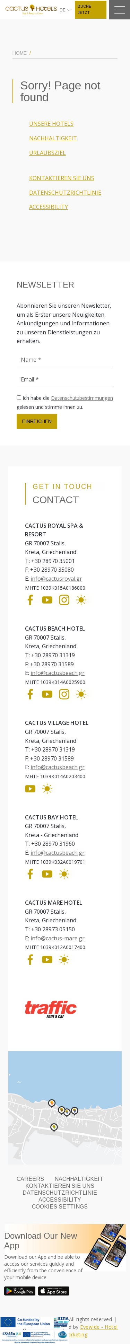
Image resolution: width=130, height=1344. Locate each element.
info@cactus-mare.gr (58, 938)
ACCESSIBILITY (48, 207)
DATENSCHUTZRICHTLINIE (65, 192)
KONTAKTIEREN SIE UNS (61, 178)
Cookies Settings (60, 1207)
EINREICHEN (37, 421)
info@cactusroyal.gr (56, 578)
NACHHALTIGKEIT (53, 138)
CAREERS (30, 1179)
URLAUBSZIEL (47, 153)
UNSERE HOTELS (51, 124)
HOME (19, 53)
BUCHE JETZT (84, 9)
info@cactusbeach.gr (58, 673)
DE (63, 10)
